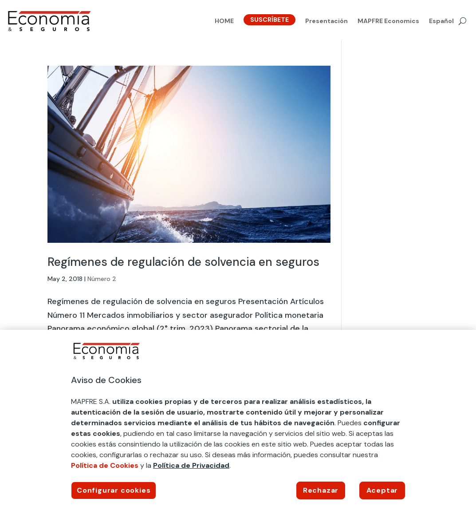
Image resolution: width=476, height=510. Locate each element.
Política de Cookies (104, 465)
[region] (238, 420)
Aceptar (382, 490)
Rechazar (320, 490)
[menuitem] (441, 23)
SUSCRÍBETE (269, 20)
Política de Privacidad (191, 465)
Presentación (326, 21)
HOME (224, 21)
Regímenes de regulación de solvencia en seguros (183, 261)
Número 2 (101, 279)
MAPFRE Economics (388, 21)
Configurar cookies (113, 490)
